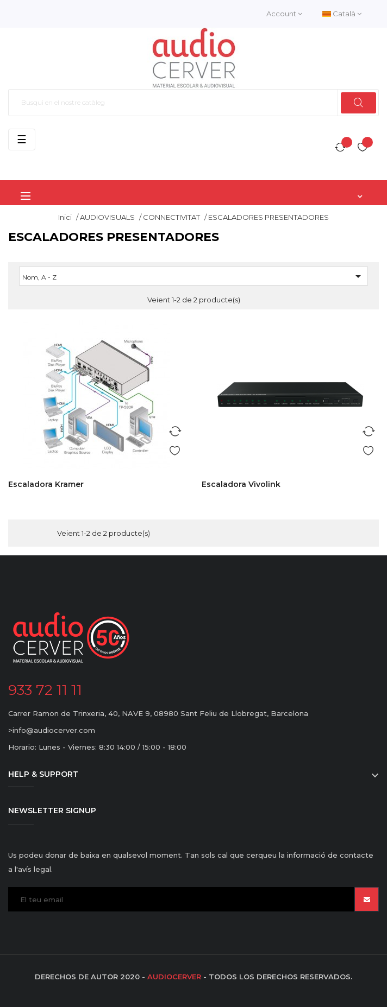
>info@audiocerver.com (51, 730)
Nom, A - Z (193, 276)
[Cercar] (193, 102)
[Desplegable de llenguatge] (342, 14)
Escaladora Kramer (46, 484)
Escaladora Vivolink (241, 484)
